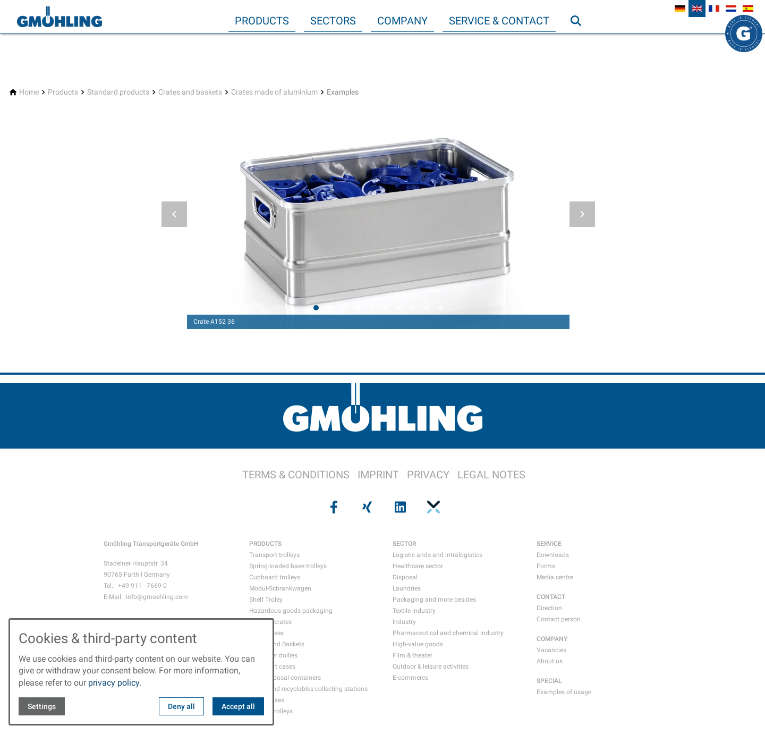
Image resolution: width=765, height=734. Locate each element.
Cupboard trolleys (274, 577)
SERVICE (549, 543)
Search (581, 42)
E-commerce (410, 677)
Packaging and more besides (434, 599)
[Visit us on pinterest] (432, 507)
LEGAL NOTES (491, 474)
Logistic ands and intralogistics (437, 555)
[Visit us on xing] (366, 507)
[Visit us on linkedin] (399, 507)
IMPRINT (378, 474)
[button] (174, 214)
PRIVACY (428, 474)
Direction (549, 608)
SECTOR (404, 543)
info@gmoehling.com (157, 597)
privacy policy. (114, 683)
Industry (404, 622)
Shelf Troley (266, 599)
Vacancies (551, 650)
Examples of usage (564, 692)
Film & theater (412, 655)
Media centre (555, 577)
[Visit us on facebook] (332, 507)
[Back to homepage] (59, 17)
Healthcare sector (418, 566)
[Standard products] (118, 92)
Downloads (553, 555)
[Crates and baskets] (190, 92)
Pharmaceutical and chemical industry (448, 633)
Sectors (333, 20)
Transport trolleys (274, 555)
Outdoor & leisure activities (431, 666)
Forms (546, 566)
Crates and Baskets (276, 644)
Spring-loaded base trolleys (288, 566)
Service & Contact (499, 20)
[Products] (63, 92)
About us (550, 661)
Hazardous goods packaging (291, 610)
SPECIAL (549, 681)
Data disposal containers (285, 677)
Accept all (238, 706)
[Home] (29, 92)
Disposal (405, 577)
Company (402, 20)
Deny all (181, 706)
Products (262, 20)
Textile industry (414, 610)
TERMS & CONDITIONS (296, 474)
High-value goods (418, 644)
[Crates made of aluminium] (274, 92)
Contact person (559, 619)
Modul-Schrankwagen (280, 588)
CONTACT (551, 597)
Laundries (407, 588)
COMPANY (552, 639)
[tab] (316, 307)
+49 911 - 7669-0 (142, 585)
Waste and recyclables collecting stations (308, 689)
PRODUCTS (265, 543)
